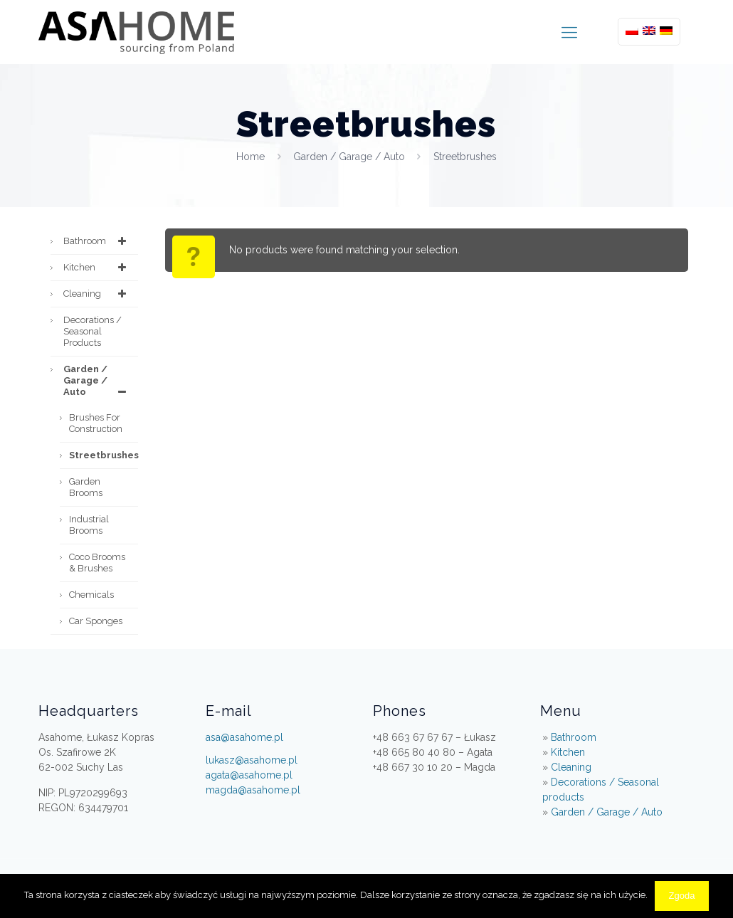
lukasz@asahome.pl (251, 760)
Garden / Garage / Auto (349, 156)
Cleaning (97, 294)
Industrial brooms (89, 525)
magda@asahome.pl (253, 790)
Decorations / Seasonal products (92, 331)
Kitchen (97, 267)
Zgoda (682, 895)
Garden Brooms (85, 487)
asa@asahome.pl (244, 737)
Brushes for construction (95, 423)
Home (250, 156)
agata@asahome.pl (249, 775)
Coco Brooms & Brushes (97, 563)
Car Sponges (95, 621)
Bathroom (97, 241)
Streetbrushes (103, 455)
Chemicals (91, 594)
